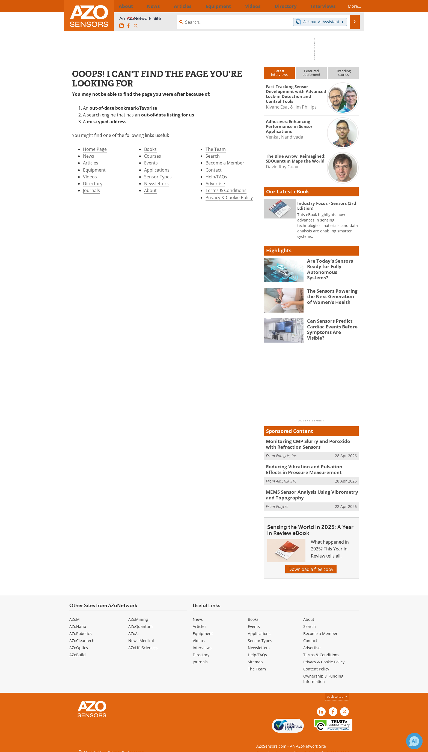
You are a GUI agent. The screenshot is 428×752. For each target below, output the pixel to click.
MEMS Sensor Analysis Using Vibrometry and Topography (311, 492)
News (88, 156)
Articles (90, 163)
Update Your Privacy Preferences (111, 745)
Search (213, 156)
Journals (91, 190)
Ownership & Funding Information (323, 675)
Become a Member (225, 163)
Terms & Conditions (226, 190)
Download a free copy (311, 565)
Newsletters (156, 184)
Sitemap (255, 658)
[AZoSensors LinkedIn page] (121, 26)
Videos (90, 177)
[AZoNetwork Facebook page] (128, 26)
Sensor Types (158, 177)
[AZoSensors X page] (135, 26)
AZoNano (77, 622)
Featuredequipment (311, 72)
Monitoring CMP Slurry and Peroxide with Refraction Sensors (309, 443)
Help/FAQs (216, 177)
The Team (216, 149)
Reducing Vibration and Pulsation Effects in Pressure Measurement (310, 468)
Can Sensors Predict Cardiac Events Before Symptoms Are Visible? (330, 325)
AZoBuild (77, 651)
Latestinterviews (279, 72)
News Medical (141, 636)
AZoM (74, 615)
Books (150, 149)
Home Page (95, 149)
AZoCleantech (81, 636)
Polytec (282, 502)
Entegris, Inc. (287, 454)
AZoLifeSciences (142, 643)
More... (349, 6)
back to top (337, 692)
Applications (157, 170)
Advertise (215, 184)
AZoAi (133, 629)
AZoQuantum (140, 622)
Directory (92, 184)
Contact (214, 170)
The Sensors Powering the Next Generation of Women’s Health (331, 295)
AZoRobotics (80, 629)
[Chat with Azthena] (414, 741)
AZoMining (138, 615)
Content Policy (316, 665)
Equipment (94, 170)
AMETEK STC (286, 478)
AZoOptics (78, 643)
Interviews (202, 643)
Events (151, 163)
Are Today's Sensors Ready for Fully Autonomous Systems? (330, 265)
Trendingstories (343, 72)
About (150, 190)
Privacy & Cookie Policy (229, 197)
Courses (152, 156)
